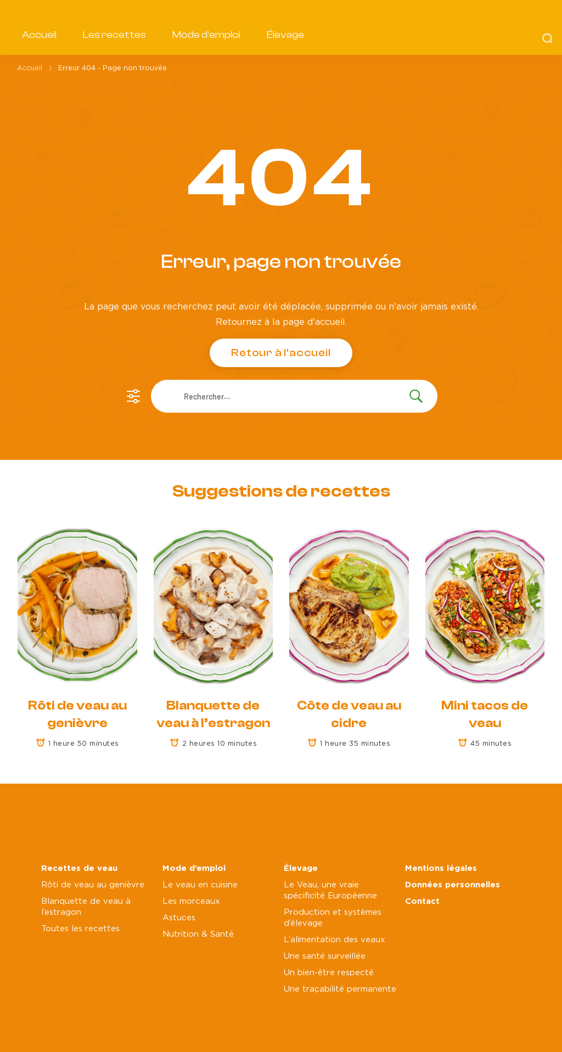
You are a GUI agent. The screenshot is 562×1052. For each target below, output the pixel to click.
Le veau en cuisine (200, 885)
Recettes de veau (79, 868)
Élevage (285, 35)
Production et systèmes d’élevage (332, 917)
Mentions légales (441, 868)
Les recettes (114, 35)
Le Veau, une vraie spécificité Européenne (330, 890)
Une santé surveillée (325, 956)
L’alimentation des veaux (334, 940)
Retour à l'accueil (280, 352)
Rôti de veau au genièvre (92, 885)
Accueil (39, 35)
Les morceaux (191, 901)
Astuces (178, 918)
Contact (422, 901)
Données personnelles (452, 885)
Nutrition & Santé (198, 934)
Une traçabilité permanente (340, 989)
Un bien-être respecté (329, 973)
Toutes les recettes (80, 929)
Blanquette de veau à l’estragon (86, 906)
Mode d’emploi (206, 35)
